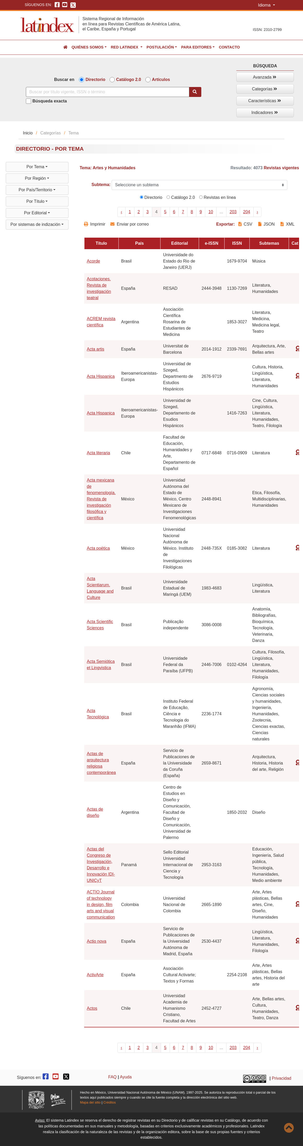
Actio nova (96, 941)
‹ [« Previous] (121, 212)
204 (246, 212)
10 (210, 212)
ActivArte (95, 975)
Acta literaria (98, 453)
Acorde (93, 261)
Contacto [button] (229, 47)
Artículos (161, 79)
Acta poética (98, 548)
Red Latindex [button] (125, 47)
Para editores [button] (196, 47)
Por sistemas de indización (35, 224)
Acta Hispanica (101, 376)
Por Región (36, 178)
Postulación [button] (160, 47)
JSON (266, 224)
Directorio (95, 79)
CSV (246, 224)
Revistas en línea (217, 197)
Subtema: (101, 184)
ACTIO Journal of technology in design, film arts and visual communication (101, 904)
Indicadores (264, 112)
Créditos (109, 1102)
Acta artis (95, 349)
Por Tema (35, 167)
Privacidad (281, 1078)
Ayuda (126, 1077)
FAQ (112, 1077)
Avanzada (264, 77)
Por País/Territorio (36, 190)
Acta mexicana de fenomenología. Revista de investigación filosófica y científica (101, 499)
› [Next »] (257, 212)
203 (233, 212)
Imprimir (94, 224)
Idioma (265, 5)
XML (287, 224)
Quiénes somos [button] (88, 47)
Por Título (36, 201)
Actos (92, 1008)
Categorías (264, 89)
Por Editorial (36, 213)
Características (264, 101)
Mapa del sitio (90, 1102)
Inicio (27, 133)
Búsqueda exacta (49, 101)
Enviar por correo (129, 224)
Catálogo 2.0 (128, 79)
